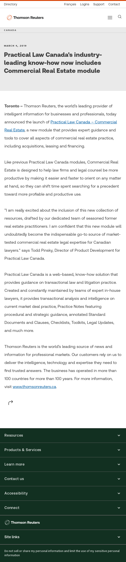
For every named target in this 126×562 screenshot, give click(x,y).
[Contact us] (114, 4)
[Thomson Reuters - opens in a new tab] (22, 522)
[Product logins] (84, 4)
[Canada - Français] (70, 4)
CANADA (10, 30)
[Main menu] (110, 17)
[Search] (120, 17)
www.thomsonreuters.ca (34, 386)
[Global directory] (11, 4)
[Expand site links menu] (63, 537)
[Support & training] (98, 4)
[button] (63, 435)
